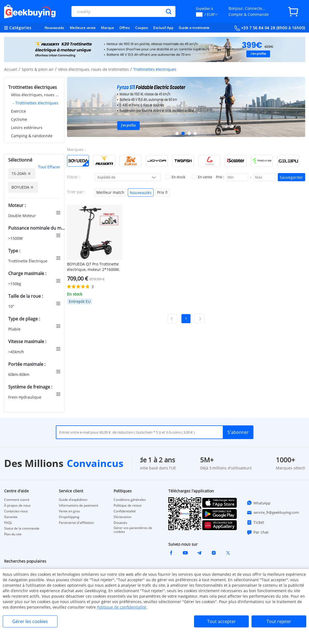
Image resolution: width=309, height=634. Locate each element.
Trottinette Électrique (28, 261)
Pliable (15, 329)
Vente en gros (69, 511)
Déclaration (122, 517)
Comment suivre (16, 500)
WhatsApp (258, 503)
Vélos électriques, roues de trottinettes (93, 69)
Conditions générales (130, 500)
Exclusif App (163, 27)
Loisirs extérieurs (26, 127)
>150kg (15, 283)
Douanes (120, 523)
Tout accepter (221, 621)
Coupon (141, 27)
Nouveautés (54, 27)
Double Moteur (22, 215)
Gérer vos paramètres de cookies (133, 530)
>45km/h (16, 351)
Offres (124, 27)
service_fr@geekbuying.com (273, 512)
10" (11, 306)
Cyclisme (19, 119)
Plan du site (13, 534)
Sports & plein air (38, 69)
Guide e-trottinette (194, 27)
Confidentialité (125, 511)
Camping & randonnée (32, 135)
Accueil (10, 69)
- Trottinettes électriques (35, 103)
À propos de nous (17, 505)
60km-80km (19, 374)
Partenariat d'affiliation (76, 523)
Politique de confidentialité (121, 607)
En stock (175, 176)
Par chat (257, 532)
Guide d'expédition (73, 500)
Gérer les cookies (30, 621)
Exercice (18, 111)
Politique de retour (128, 505)
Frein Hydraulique (25, 397)
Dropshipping (69, 517)
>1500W (16, 238)
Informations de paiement (78, 505)
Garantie (11, 517)
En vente (202, 176)
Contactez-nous (16, 511)
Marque (107, 27)
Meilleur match (110, 192)
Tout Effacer (49, 167)
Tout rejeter (279, 621)
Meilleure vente (83, 27)
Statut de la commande (21, 528)
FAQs (8, 523)
